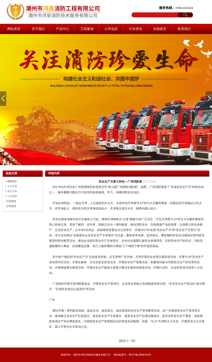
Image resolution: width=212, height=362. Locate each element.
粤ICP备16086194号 (140, 354)
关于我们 (38, 29)
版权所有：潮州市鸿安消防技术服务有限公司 (86, 354)
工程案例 (87, 29)
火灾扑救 (12, 186)
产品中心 (62, 29)
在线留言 (159, 29)
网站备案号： (121, 354)
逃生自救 (12, 191)
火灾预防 (12, 196)
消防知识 (12, 181)
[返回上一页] (127, 340)
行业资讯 (135, 29)
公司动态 (111, 29)
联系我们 (184, 29)
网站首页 (13, 29)
